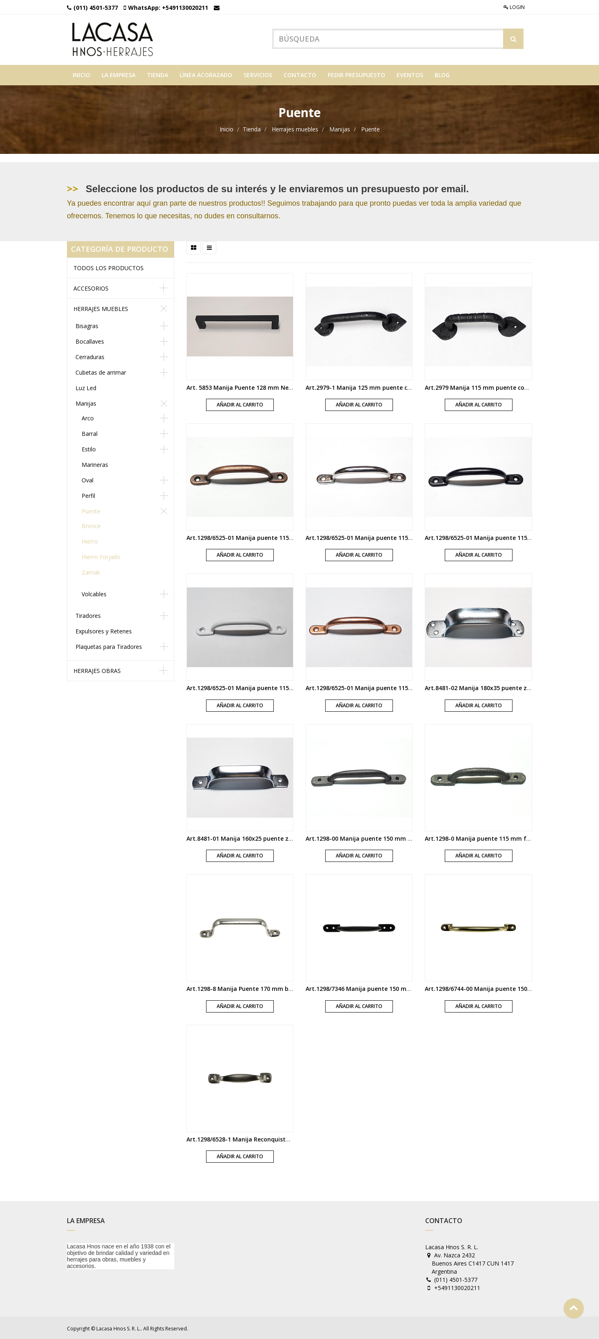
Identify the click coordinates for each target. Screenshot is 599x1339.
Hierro (90, 540)
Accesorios (91, 287)
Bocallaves (89, 340)
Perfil (88, 494)
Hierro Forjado (101, 556)
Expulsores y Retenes (103, 630)
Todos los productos (108, 267)
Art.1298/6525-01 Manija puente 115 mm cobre (372, 687)
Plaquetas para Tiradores (108, 645)
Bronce (91, 524)
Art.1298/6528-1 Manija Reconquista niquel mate (256, 1138)
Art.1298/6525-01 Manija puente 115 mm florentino (259, 536)
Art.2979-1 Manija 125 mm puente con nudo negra (377, 386)
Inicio (226, 128)
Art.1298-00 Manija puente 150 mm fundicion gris (376, 837)
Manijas (339, 128)
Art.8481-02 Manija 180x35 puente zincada (485, 687)
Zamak (91, 571)
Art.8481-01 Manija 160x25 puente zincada (247, 837)
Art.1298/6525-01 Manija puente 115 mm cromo (373, 536)
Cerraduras (89, 356)
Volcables (94, 593)
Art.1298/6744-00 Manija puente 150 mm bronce (493, 987)
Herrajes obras (97, 669)
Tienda (252, 128)
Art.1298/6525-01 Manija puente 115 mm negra (492, 536)
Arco (88, 417)
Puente (370, 128)
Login (514, 7)
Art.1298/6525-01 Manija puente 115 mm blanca (254, 687)
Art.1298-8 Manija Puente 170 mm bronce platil (253, 987)
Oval (87, 479)
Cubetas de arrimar (100, 371)
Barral (90, 432)
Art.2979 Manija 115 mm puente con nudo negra (494, 386)
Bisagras (86, 325)
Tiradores (88, 614)
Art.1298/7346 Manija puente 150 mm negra (368, 987)
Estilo (89, 448)
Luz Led (85, 387)
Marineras (95, 463)
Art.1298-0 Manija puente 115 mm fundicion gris (494, 837)
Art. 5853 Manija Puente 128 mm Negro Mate (250, 386)
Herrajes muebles (295, 128)
